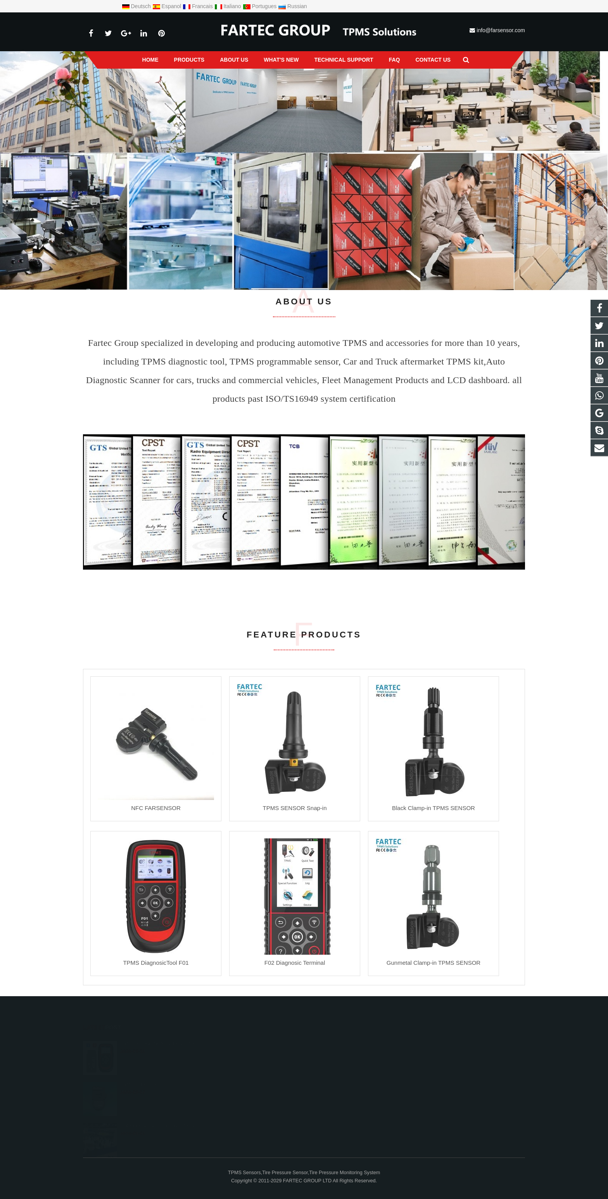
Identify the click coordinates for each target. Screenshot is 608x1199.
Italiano (228, 6)
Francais (198, 6)
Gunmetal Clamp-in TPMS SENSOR (433, 962)
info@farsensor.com (501, 30)
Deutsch (137, 6)
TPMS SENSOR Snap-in (294, 808)
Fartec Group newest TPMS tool (159, 1041)
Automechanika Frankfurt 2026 (157, 1124)
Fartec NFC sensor (143, 1083)
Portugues (260, 6)
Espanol (167, 6)
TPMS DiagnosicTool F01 (155, 962)
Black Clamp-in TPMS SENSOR (433, 808)
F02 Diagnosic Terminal (294, 962)
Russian (292, 6)
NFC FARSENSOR (156, 808)
